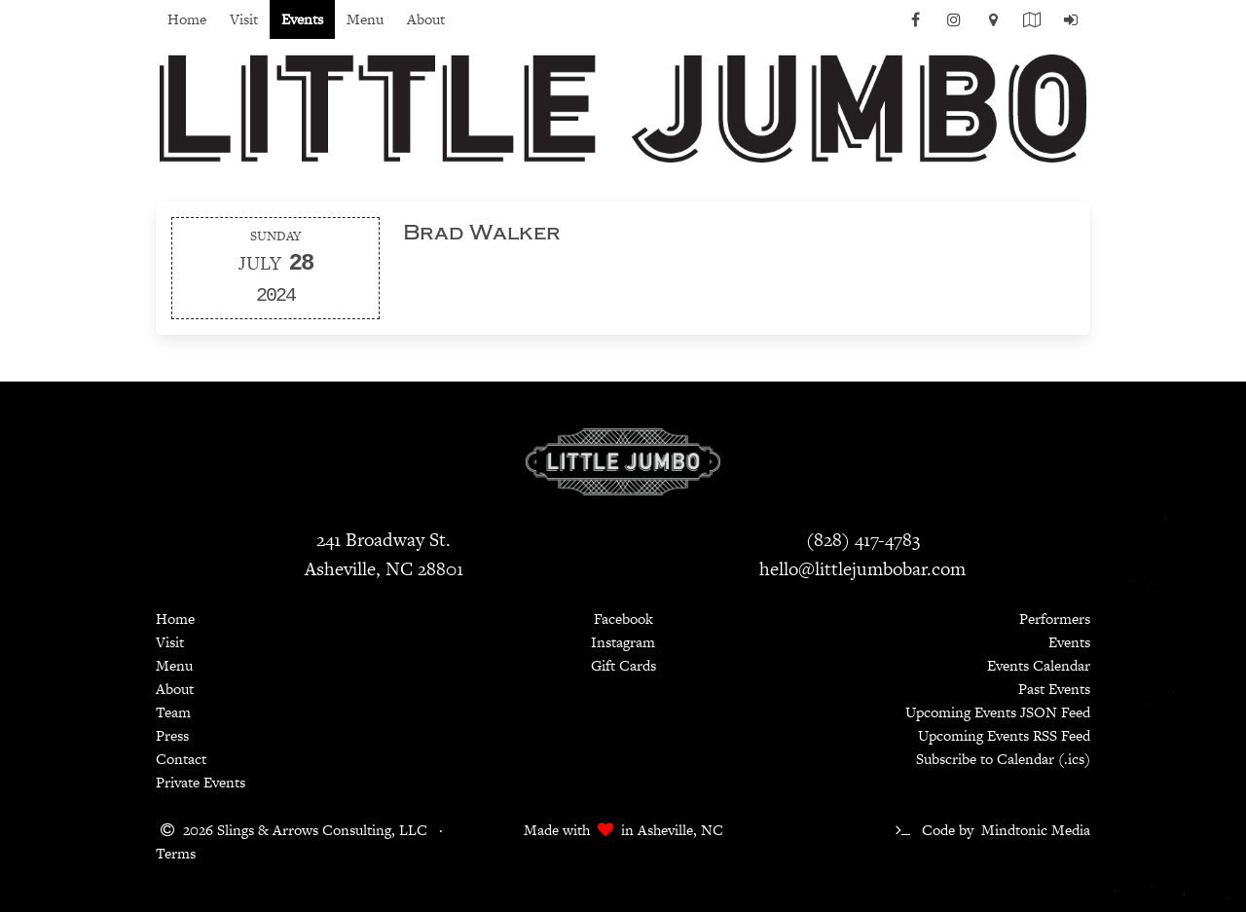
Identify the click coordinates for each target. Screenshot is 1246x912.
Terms (176, 853)
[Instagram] (953, 25)
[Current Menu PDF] (1031, 25)
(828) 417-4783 (863, 540)
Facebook (623, 618)
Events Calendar (1038, 665)
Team (173, 712)
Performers (1054, 618)
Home (186, 19)
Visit (244, 19)
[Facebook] (915, 25)
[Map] (992, 25)
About (426, 19)
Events (302, 19)
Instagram (623, 642)
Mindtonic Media (1035, 830)
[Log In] (1070, 25)
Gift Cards (623, 665)
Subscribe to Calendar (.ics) (1003, 758)
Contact (181, 758)
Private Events (200, 782)
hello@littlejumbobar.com (862, 569)
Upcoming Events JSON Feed (997, 712)
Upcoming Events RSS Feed (1004, 735)
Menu (365, 19)
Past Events (1054, 688)
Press (172, 735)
